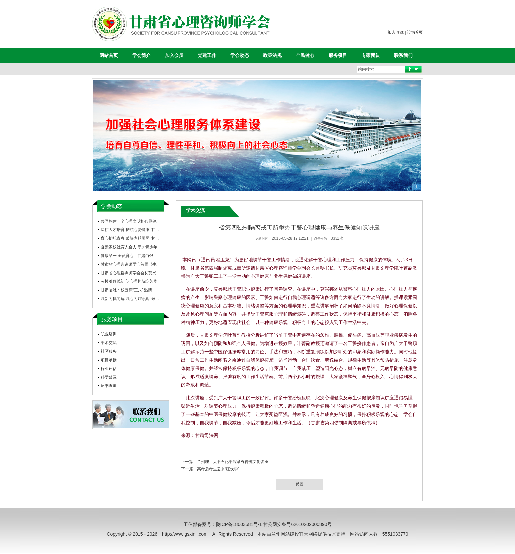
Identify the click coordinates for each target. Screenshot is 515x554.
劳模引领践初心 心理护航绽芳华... (131, 281)
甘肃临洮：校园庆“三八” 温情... (128, 290)
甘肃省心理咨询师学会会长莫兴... (130, 273)
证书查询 (109, 385)
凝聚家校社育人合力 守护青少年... (131, 247)
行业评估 (109, 368)
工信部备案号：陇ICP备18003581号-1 (222, 524)
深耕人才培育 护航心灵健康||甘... (130, 229)
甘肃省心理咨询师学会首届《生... (130, 264)
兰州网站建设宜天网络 (294, 534)
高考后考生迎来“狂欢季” (218, 469)
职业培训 (109, 334)
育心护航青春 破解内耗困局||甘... (130, 238)
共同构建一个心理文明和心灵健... (130, 221)
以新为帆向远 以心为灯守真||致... (130, 298)
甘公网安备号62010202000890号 (297, 524)
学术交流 (109, 342)
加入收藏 (396, 32)
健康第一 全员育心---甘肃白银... (129, 255)
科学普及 (109, 377)
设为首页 (415, 32)
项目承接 (109, 360)
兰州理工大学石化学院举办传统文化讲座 (232, 461)
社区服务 (109, 351)
